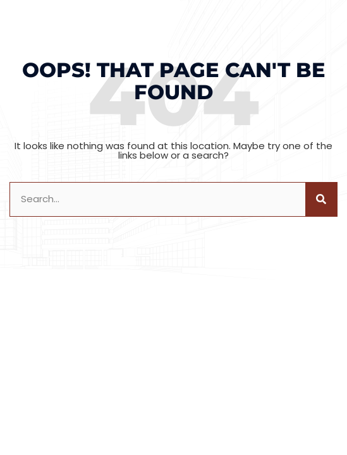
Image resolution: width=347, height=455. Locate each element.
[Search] (321, 199)
